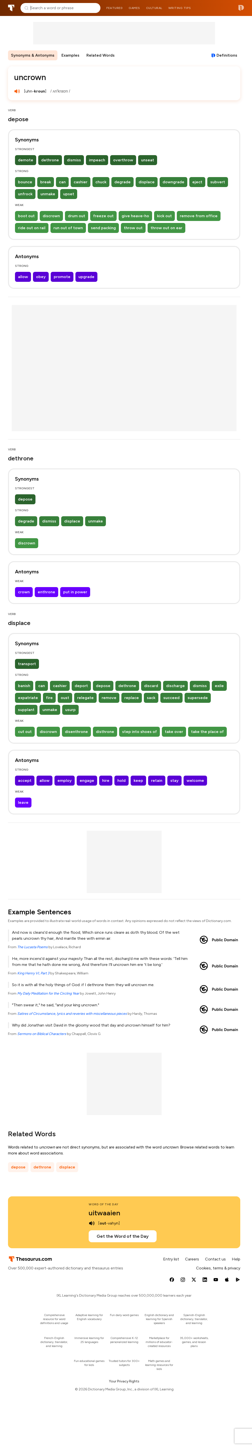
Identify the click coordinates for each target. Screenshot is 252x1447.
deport (81, 685)
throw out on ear (166, 227)
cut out (25, 731)
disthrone (105, 731)
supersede (198, 697)
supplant (26, 709)
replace (131, 697)
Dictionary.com (241, 8)
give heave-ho (135, 215)
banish (24, 685)
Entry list (171, 1259)
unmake (47, 194)
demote (25, 160)
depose (25, 499)
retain (156, 780)
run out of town (68, 227)
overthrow (123, 160)
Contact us (215, 1259)
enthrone (46, 592)
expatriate (28, 697)
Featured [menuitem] (114, 8)
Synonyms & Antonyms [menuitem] (32, 55)
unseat (147, 160)
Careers (192, 1259)
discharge (175, 685)
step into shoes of (139, 731)
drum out (76, 215)
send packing (103, 227)
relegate (85, 697)
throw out (133, 227)
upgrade (86, 276)
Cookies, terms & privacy (218, 1268)
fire (49, 697)
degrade (122, 182)
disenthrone (76, 731)
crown (24, 592)
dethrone (50, 160)
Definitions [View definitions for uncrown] (227, 55)
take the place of (207, 731)
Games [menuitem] (134, 8)
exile (219, 685)
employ (64, 780)
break (45, 182)
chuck (100, 182)
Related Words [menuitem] (100, 55)
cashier (80, 182)
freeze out (103, 215)
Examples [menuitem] (70, 55)
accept (24, 780)
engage (87, 780)
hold (121, 780)
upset (68, 194)
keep (138, 780)
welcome (195, 780)
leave (23, 802)
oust (65, 697)
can (62, 182)
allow (23, 276)
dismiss (74, 160)
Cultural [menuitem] (154, 8)
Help (236, 1259)
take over (174, 731)
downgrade (173, 182)
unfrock (25, 194)
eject (197, 182)
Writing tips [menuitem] (179, 8)
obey (41, 276)
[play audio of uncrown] (17, 91)
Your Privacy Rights (124, 1381)
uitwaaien (104, 1213)
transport (27, 663)
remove (109, 697)
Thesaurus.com (11, 7)
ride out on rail (31, 227)
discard (151, 685)
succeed (171, 697)
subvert (217, 182)
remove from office (199, 215)
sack (151, 697)
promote (62, 276)
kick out (164, 215)
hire (105, 780)
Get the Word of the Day (123, 1236)
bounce (25, 182)
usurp (70, 709)
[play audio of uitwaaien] (92, 1223)
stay (174, 780)
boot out (26, 215)
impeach (97, 160)
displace (147, 182)
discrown (51, 215)
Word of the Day (103, 1204)
